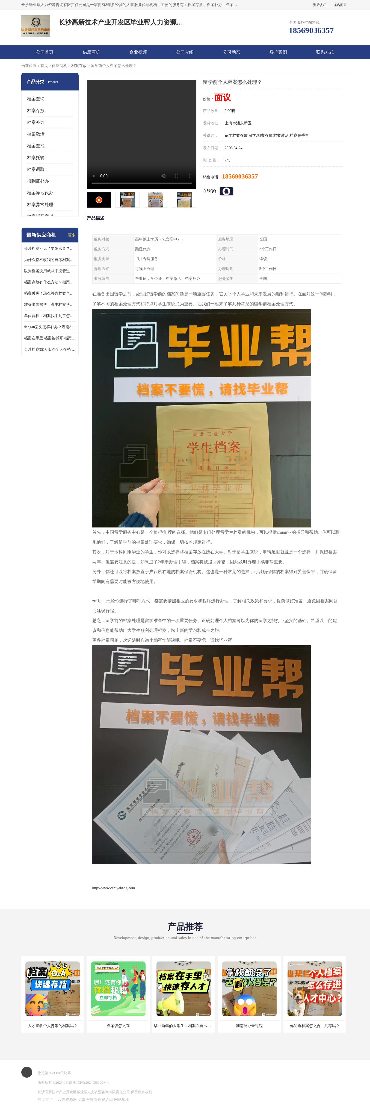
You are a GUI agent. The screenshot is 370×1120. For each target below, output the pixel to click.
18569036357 (240, 176)
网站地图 (121, 1100)
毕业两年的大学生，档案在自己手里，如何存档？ (196, 1026)
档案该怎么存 (118, 1026)
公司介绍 (185, 52)
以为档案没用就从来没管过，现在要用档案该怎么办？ (50, 271)
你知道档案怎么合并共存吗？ (315, 1026)
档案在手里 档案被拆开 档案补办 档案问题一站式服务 (50, 338)
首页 (44, 66)
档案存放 (79, 66)
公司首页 (45, 52)
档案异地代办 (40, 192)
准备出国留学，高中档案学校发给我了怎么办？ (50, 305)
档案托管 (36, 157)
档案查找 (36, 145)
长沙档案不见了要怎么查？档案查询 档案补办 (50, 249)
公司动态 (231, 52)
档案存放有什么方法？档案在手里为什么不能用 (50, 282)
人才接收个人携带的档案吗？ (53, 1026)
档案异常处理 (40, 204)
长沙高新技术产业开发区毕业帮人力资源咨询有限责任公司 (84, 1092)
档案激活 (36, 134)
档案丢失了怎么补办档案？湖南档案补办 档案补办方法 (50, 293)
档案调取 (36, 169)
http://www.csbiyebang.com (113, 888)
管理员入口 (103, 1100)
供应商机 (91, 52)
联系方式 (325, 52)
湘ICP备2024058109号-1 (91, 1082)
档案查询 (36, 98)
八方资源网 (67, 1100)
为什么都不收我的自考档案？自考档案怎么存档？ (50, 260)
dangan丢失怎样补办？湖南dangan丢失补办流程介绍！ (50, 327)
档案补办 (36, 122)
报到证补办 (38, 181)
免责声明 (85, 1100)
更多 (72, 235)
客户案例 (278, 52)
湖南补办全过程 (249, 1026)
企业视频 (138, 52)
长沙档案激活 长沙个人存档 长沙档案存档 (50, 349)
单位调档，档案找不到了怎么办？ (50, 316)
